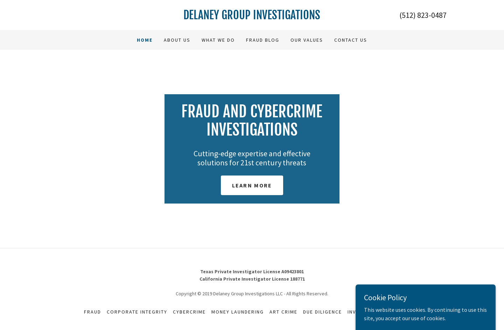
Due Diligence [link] (322, 312)
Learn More (252, 185)
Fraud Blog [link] (262, 40)
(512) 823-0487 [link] (423, 15)
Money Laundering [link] (237, 312)
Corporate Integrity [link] (137, 312)
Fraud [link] (92, 312)
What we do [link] (218, 40)
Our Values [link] (306, 40)
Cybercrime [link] (189, 312)
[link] (252, 17)
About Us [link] (177, 40)
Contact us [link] (350, 40)
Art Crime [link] (284, 312)
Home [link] (145, 40)
